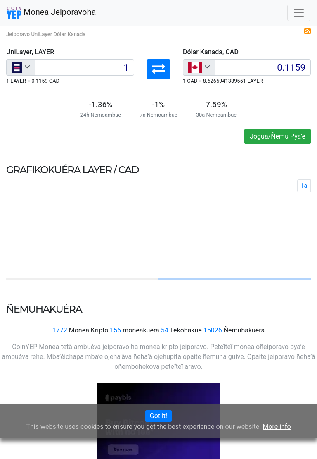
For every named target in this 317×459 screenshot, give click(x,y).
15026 (212, 330)
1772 (59, 330)
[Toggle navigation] (298, 13)
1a (304, 185)
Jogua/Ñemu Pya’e (277, 136)
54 (164, 330)
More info (277, 426)
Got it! (158, 416)
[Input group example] (84, 67)
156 (115, 330)
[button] (158, 69)
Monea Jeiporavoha (51, 12)
